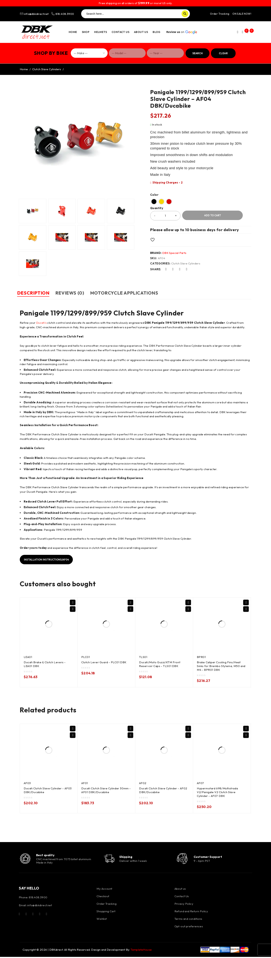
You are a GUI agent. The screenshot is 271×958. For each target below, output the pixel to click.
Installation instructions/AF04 (48, 559)
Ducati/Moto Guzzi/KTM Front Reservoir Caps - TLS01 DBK (160, 663)
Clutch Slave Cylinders (46, 69)
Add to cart (212, 215)
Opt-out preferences (188, 927)
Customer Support (209, 857)
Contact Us (181, 897)
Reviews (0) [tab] (77, 293)
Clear (223, 53)
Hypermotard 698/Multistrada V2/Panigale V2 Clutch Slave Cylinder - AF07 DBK (218, 791)
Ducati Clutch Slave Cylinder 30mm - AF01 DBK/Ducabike (105, 790)
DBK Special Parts (174, 253)
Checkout (103, 897)
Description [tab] (36, 293)
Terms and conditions (188, 920)
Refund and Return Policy (191, 912)
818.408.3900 (62, 14)
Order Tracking (219, 13)
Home (24, 69)
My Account (104, 890)
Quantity (156, 208)
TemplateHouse (141, 951)
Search (197, 53)
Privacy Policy (183, 905)
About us (180, 890)
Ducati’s (41, 322)
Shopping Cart (106, 912)
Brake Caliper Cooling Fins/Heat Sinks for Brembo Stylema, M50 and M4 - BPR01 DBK (221, 665)
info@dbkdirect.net (34, 14)
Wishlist (102, 920)
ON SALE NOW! (241, 13)
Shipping (128, 857)
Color (154, 194)
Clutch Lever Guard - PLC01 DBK (104, 662)
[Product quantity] (165, 215)
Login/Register (235, 32)
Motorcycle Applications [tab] (138, 293)
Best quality (46, 855)
